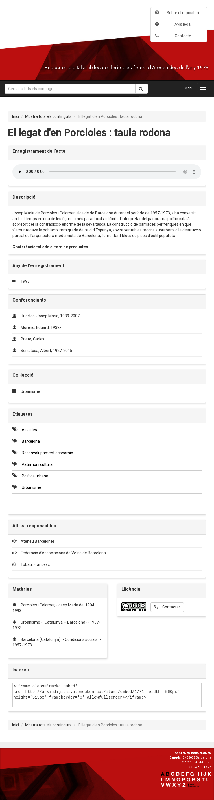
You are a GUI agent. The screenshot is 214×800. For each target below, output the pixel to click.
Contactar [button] (167, 607)
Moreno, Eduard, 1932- (41, 327)
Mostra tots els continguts (48, 116)
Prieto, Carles (32, 339)
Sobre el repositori (177, 12)
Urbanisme (30, 391)
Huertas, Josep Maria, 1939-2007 (50, 316)
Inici (15, 116)
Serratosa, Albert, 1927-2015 (46, 350)
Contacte (173, 36)
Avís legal (173, 24)
